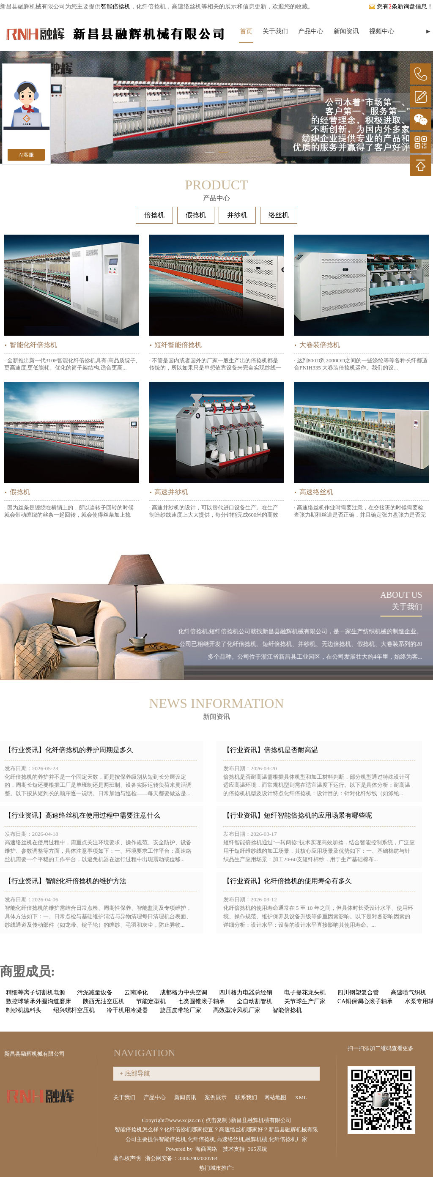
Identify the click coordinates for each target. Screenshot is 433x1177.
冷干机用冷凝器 (127, 1010)
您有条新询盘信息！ (401, 6)
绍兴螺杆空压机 (74, 1010)
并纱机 (237, 215)
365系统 (257, 1149)
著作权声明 (127, 1158)
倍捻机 (154, 215)
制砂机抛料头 (23, 1010)
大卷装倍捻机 (319, 344)
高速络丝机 (316, 491)
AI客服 (26, 155)
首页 (246, 31)
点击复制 (216, 1120)
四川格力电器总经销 (245, 992)
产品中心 (310, 31)
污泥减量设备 (94, 992)
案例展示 (216, 1097)
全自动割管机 (254, 1001)
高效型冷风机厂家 (236, 1010)
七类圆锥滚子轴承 (201, 1001)
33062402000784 (197, 1158)
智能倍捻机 (115, 6)
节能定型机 (151, 1001)
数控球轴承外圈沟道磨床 (38, 1001)
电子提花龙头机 (305, 992)
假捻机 (196, 215)
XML (301, 1097)
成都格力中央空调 (183, 992)
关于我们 (275, 31)
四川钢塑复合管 (358, 992)
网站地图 (276, 1097)
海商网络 (206, 1149)
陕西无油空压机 (103, 1001)
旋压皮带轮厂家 (180, 1010)
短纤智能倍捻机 (178, 344)
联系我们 (246, 1097)
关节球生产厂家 (305, 1001)
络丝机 (279, 215)
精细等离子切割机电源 (35, 992)
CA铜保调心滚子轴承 (365, 1001)
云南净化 (136, 992)
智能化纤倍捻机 (33, 344)
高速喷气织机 (408, 992)
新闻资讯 (346, 31)
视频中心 (382, 31)
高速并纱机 (171, 491)
